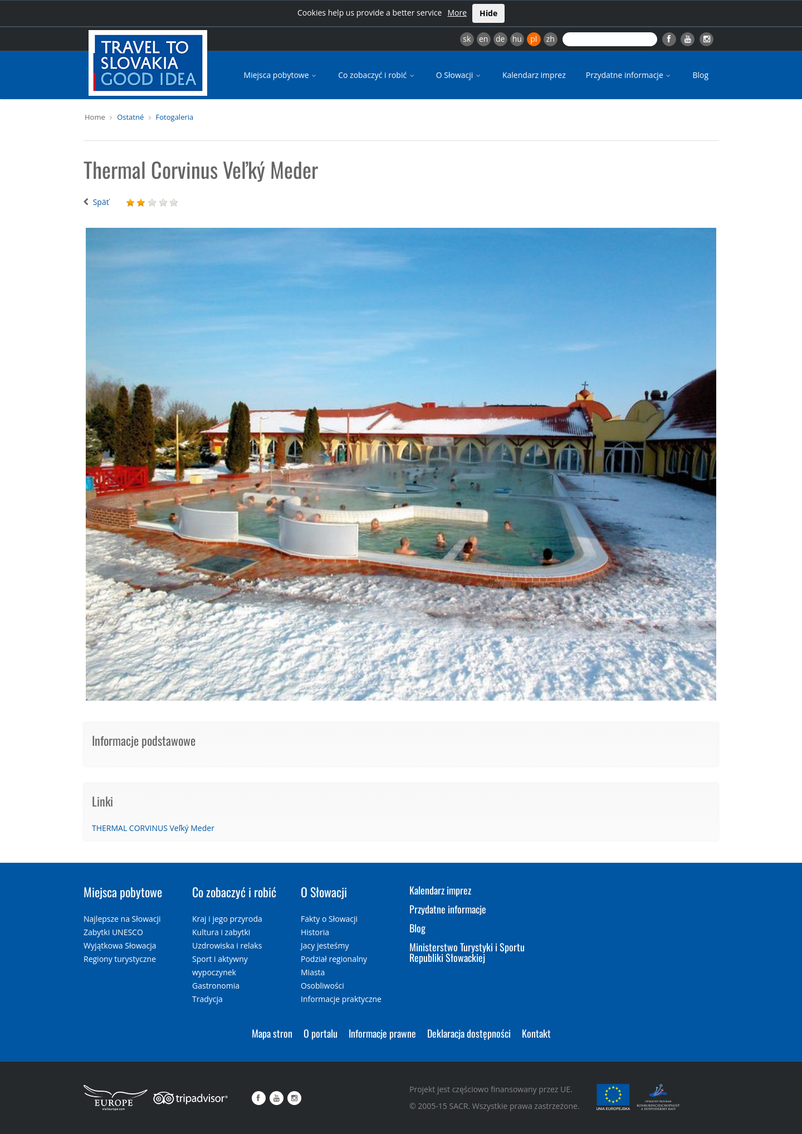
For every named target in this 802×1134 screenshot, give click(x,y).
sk (467, 38)
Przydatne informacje (629, 75)
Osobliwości (322, 985)
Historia (315, 932)
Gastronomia (215, 985)
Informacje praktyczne (341, 999)
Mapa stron (272, 1033)
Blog (700, 75)
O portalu (321, 1033)
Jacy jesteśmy (325, 945)
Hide (488, 13)
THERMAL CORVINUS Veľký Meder (153, 828)
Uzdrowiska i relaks (227, 945)
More (457, 12)
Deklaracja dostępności (469, 1033)
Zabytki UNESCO (113, 932)
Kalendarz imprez (534, 75)
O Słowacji (459, 75)
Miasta (313, 972)
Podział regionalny (334, 959)
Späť (101, 202)
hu (517, 38)
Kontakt (536, 1033)
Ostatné (130, 117)
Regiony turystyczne (120, 959)
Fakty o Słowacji (329, 918)
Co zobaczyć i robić (377, 75)
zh (550, 38)
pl (533, 38)
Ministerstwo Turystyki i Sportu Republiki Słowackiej (467, 952)
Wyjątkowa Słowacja (120, 945)
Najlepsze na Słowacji (122, 918)
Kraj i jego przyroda (227, 918)
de (500, 38)
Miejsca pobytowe (281, 75)
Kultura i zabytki (221, 932)
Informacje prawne (382, 1033)
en (483, 38)
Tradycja (207, 999)
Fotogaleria (175, 117)
